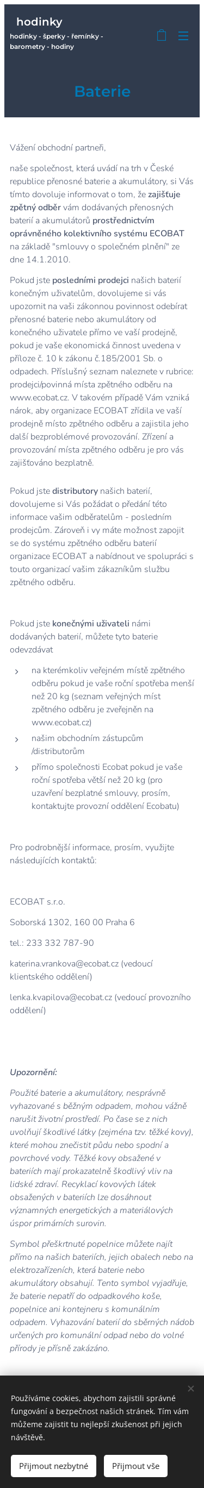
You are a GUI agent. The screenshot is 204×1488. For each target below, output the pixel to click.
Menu (183, 35)
